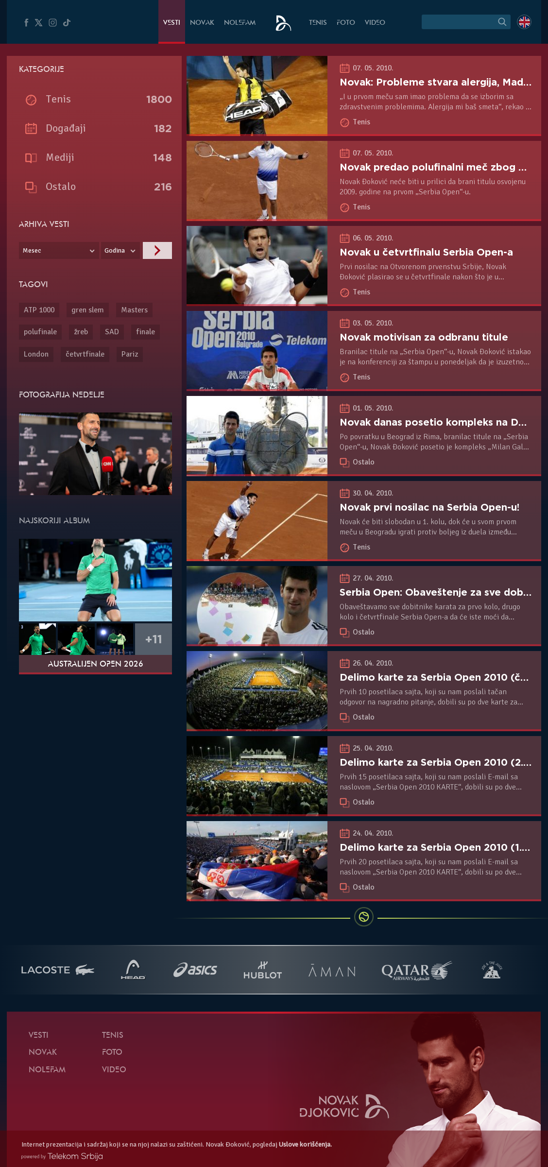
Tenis (318, 23)
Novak (202, 23)
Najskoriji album (54, 521)
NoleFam (240, 23)
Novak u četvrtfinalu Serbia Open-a (426, 252)
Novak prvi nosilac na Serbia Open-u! (429, 507)
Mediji (60, 157)
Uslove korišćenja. (305, 1144)
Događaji (66, 128)
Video (375, 23)
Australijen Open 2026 (95, 665)
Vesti (171, 23)
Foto (346, 23)
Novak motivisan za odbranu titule (424, 337)
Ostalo (364, 462)
